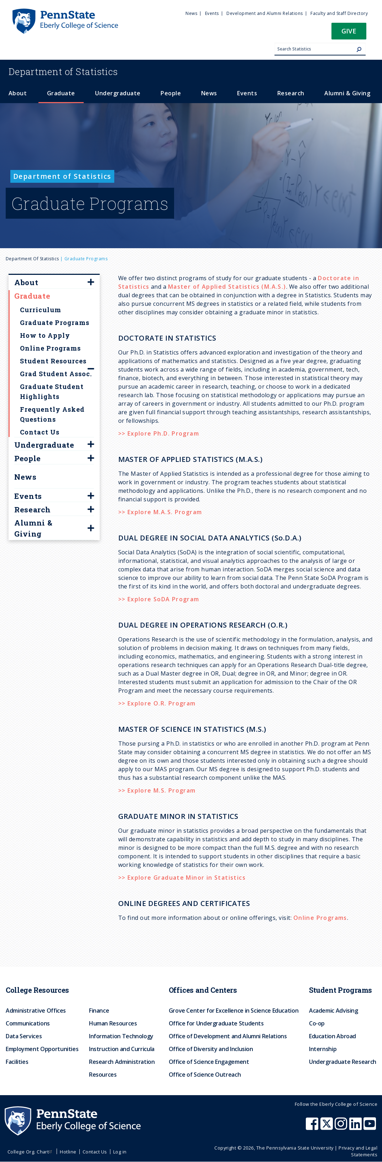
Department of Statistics (32, 259)
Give (348, 30)
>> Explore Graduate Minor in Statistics (182, 877)
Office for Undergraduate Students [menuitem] (216, 1023)
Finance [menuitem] (99, 1010)
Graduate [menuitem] (61, 93)
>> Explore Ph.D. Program (158, 433)
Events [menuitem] (212, 13)
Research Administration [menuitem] (122, 1062)
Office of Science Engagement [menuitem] (209, 1062)
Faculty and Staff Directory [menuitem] (339, 13)
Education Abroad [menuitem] (332, 1036)
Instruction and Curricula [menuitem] (122, 1049)
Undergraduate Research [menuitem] (342, 1062)
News (25, 477)
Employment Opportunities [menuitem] (42, 1049)
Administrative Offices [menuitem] (36, 1010)
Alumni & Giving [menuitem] (347, 93)
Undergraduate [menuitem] (117, 93)
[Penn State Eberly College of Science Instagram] (342, 1127)
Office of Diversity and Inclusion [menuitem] (211, 1049)
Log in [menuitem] (120, 1151)
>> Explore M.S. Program (157, 790)
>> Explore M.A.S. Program (160, 512)
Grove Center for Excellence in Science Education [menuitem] (234, 1010)
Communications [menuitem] (28, 1023)
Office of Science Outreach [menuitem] (205, 1074)
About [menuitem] (18, 93)
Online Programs (320, 918)
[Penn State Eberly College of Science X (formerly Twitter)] (327, 1127)
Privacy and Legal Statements (358, 1151)
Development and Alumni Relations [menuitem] (264, 13)
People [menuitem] (171, 93)
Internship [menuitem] (322, 1049)
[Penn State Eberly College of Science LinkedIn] (356, 1127)
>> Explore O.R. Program (157, 703)
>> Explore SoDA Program (158, 599)
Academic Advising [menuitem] (333, 1010)
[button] (348, 33)
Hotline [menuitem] (68, 1151)
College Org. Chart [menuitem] (30, 1151)
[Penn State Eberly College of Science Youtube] (370, 1127)
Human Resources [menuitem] (113, 1023)
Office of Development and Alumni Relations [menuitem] (228, 1036)
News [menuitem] (191, 13)
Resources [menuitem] (103, 1074)
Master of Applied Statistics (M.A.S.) (227, 286)
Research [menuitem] (290, 93)
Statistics (63, 71)
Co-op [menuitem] (317, 1023)
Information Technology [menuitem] (121, 1036)
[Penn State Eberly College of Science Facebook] (313, 1127)
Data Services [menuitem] (24, 1036)
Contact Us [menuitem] (95, 1151)
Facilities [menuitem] (17, 1062)
